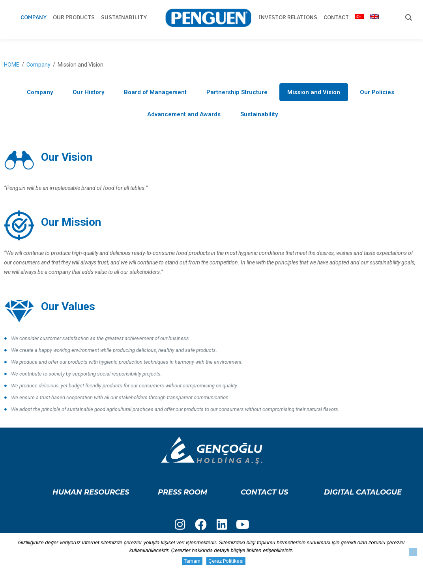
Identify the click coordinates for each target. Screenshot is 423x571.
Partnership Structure (237, 92)
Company (38, 64)
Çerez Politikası (225, 561)
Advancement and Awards (184, 114)
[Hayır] (413, 552)
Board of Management (155, 92)
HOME (11, 64)
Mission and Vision (313, 92)
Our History (88, 92)
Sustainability (259, 114)
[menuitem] (359, 20)
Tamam (192, 561)
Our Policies (377, 92)
